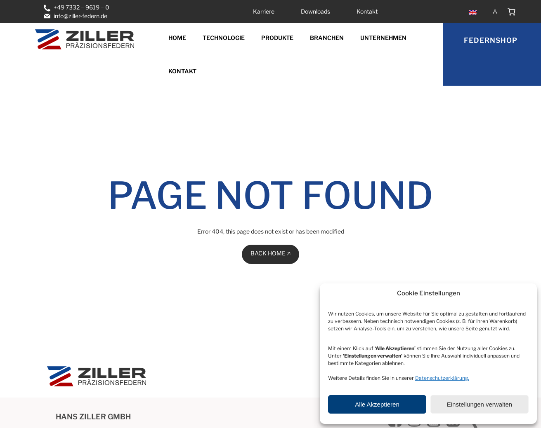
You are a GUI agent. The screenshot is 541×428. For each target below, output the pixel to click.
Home (177, 37)
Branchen (327, 37)
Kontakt (182, 71)
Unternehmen (383, 37)
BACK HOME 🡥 (270, 253)
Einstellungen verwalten (479, 404)
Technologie (224, 37)
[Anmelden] (495, 11)
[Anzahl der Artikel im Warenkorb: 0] (511, 11)
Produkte (277, 37)
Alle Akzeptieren (377, 404)
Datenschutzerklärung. (442, 378)
